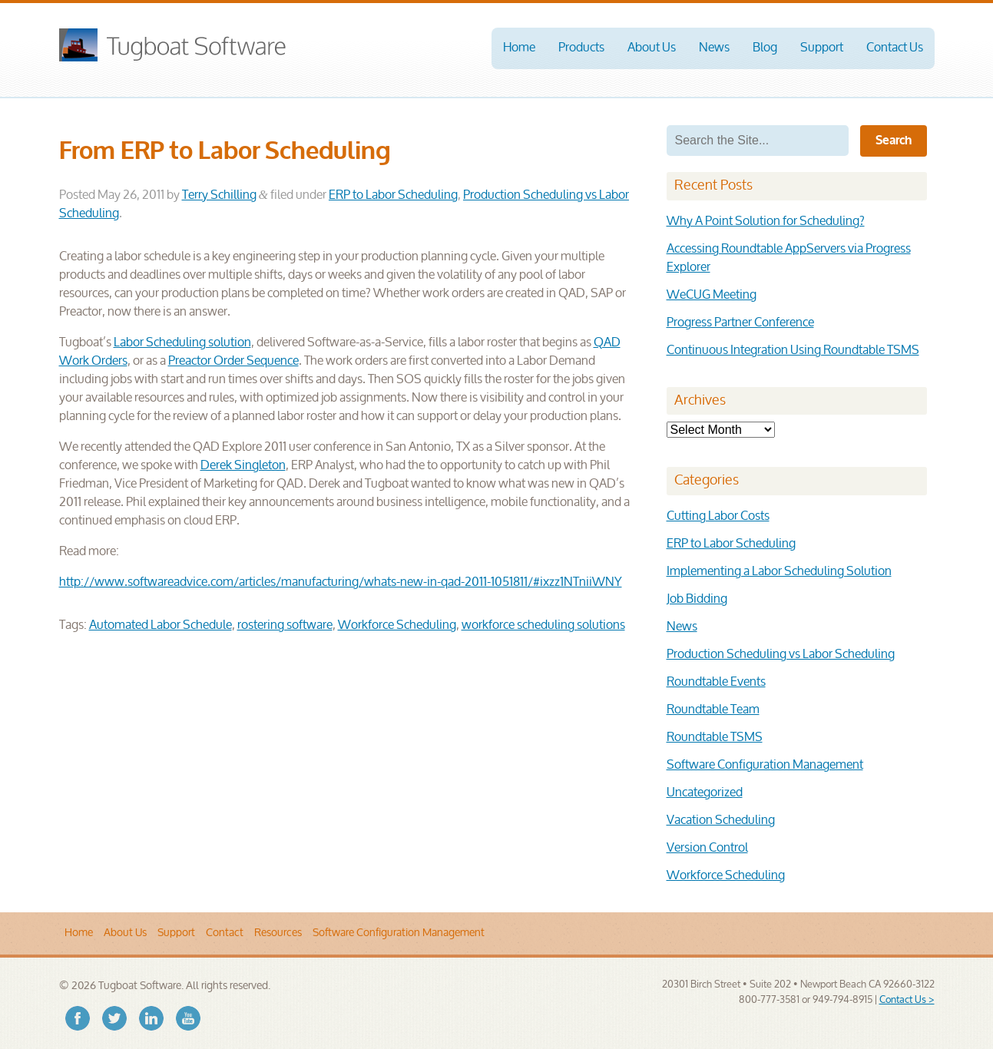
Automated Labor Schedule (160, 625)
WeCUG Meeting (711, 295)
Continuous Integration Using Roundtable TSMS (793, 350)
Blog (765, 48)
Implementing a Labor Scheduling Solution (779, 571)
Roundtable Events (716, 682)
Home (519, 48)
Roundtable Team (713, 709)
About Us (651, 48)
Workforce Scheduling (397, 625)
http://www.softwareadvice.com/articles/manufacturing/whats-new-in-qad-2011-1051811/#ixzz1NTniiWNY (340, 582)
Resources (278, 933)
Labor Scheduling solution (182, 342)
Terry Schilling (219, 195)
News (714, 48)
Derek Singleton (243, 465)
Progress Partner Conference (740, 322)
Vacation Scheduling (721, 820)
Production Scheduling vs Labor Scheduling (781, 654)
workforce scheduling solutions (543, 625)
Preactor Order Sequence (233, 361)
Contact (224, 933)
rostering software (285, 625)
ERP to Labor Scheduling (393, 195)
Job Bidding (697, 599)
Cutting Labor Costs (718, 516)
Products (581, 48)
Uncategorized (705, 792)
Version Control (707, 848)
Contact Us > (907, 1000)
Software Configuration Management (765, 765)
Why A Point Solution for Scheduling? (766, 221)
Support (821, 48)
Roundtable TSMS (715, 737)
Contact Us (894, 48)
